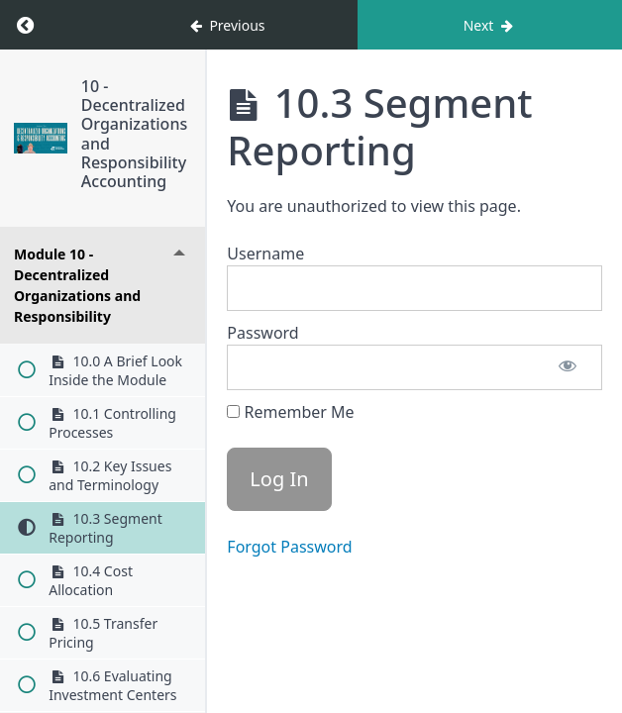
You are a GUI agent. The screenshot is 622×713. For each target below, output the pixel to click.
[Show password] (567, 367)
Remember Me (290, 412)
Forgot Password (289, 547)
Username (265, 253)
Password (262, 333)
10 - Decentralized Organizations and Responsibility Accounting (134, 133)
